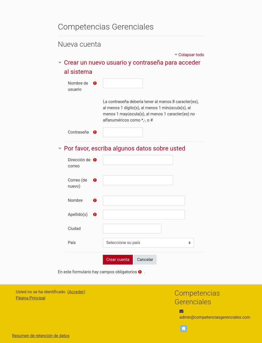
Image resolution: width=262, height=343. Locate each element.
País (72, 242)
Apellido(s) (78, 214)
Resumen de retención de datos (40, 335)
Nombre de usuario (78, 86)
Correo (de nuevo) (77, 183)
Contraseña (78, 132)
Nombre (75, 200)
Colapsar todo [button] (191, 54)
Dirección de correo (79, 162)
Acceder (76, 291)
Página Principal (30, 298)
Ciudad (74, 228)
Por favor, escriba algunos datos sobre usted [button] (124, 148)
